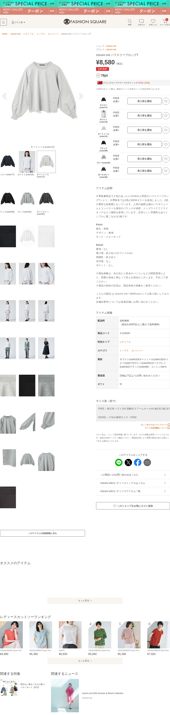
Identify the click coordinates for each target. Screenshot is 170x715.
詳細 (147, 84)
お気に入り (153, 23)
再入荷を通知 (144, 102)
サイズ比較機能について (157, 429)
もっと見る (83, 607)
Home (4, 35)
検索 (129, 23)
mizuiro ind (111, 47)
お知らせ (141, 23)
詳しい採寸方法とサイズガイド (154, 426)
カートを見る (165, 23)
